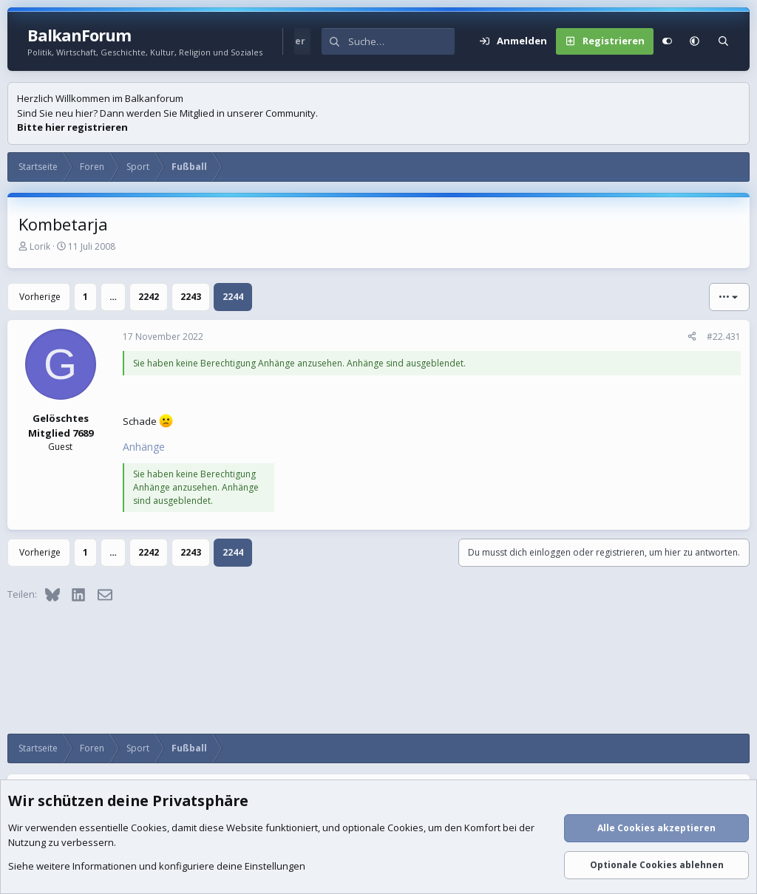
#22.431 (724, 336)
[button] (694, 41)
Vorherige (40, 296)
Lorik (40, 246)
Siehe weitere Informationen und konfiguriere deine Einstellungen (156, 866)
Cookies (149, 828)
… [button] (113, 296)
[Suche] (401, 41)
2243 (190, 296)
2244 (233, 296)
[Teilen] (692, 337)
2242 (148, 296)
